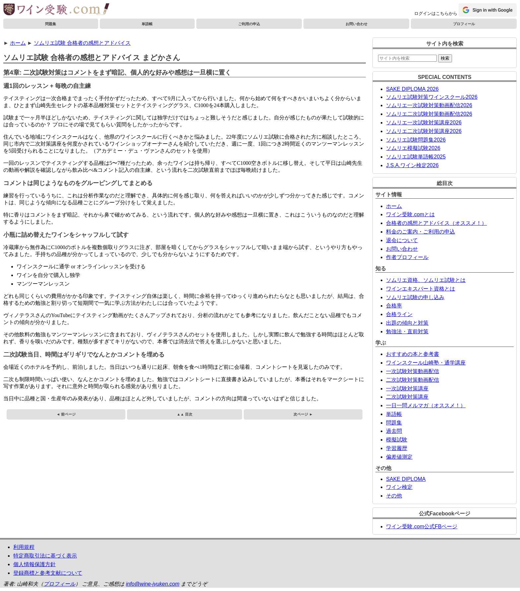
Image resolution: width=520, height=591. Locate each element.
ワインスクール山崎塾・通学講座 (426, 362)
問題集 (50, 24)
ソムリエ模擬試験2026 (413, 148)
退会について (402, 240)
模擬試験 (396, 439)
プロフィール (464, 24)
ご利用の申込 (249, 24)
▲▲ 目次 (184, 414)
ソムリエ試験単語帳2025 (416, 157)
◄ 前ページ (66, 414)
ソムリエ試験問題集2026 (416, 140)
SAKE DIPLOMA (405, 479)
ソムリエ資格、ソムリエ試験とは (426, 280)
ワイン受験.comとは (410, 214)
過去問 (394, 431)
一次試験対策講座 (407, 388)
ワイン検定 (399, 487)
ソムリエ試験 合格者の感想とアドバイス (82, 43)
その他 (394, 495)
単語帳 (147, 24)
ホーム (18, 43)
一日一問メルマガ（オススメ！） (426, 405)
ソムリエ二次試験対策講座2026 (424, 131)
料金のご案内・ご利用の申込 (420, 231)
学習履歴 (396, 448)
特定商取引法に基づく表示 (45, 555)
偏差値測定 (399, 457)
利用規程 (23, 547)
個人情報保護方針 (34, 564)
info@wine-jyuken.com (152, 584)
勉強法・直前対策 (407, 331)
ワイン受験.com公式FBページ (421, 526)
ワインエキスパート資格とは (420, 289)
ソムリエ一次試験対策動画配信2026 (429, 105)
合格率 (394, 305)
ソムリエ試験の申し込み (415, 297)
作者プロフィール (407, 257)
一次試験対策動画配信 (412, 371)
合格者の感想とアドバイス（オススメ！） (436, 223)
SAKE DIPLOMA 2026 (412, 89)
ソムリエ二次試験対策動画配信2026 (429, 114)
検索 (445, 58)
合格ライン (399, 314)
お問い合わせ (356, 24)
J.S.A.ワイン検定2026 (412, 165)
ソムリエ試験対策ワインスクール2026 (432, 97)
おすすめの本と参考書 (412, 354)
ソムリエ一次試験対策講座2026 (424, 122)
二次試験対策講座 (407, 397)
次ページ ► (303, 414)
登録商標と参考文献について (47, 573)
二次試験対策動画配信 (412, 380)
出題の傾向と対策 (407, 323)
